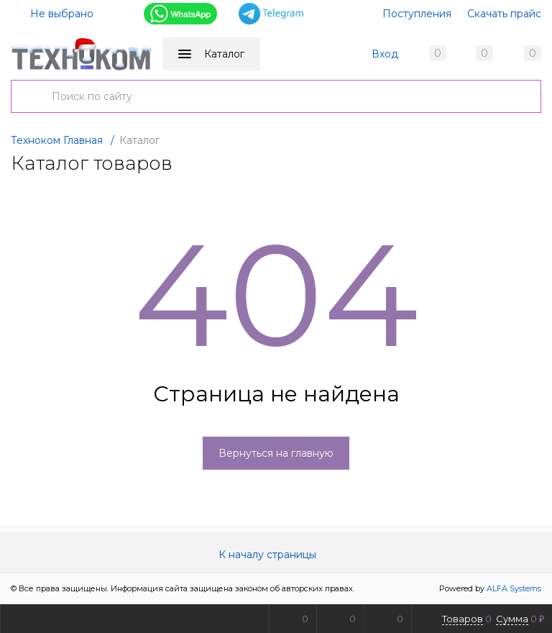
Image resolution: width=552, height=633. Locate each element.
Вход (385, 53)
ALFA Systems (514, 589)
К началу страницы (276, 555)
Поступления (416, 13)
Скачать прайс (504, 13)
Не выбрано (53, 13)
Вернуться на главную (276, 453)
